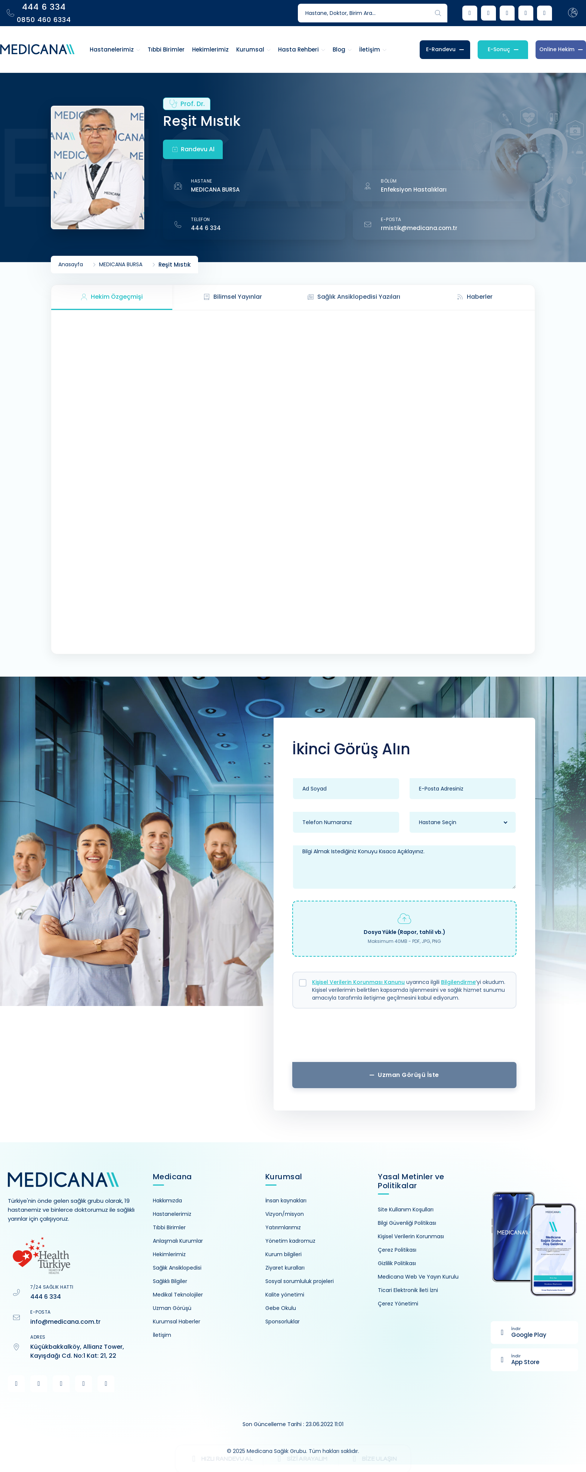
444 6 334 (206, 228)
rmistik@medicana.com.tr (419, 228)
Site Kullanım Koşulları (406, 1209)
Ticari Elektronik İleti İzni (408, 1290)
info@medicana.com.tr (65, 1321)
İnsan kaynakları (285, 1200)
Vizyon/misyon (284, 1214)
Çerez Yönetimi (398, 1303)
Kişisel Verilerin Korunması (411, 1236)
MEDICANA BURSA (215, 189)
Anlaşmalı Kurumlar (178, 1241)
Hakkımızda (167, 1200)
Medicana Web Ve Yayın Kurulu (418, 1276)
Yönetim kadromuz (290, 1241)
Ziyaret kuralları (285, 1267)
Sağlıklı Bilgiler (170, 1281)
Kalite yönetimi (284, 1294)
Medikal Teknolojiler (178, 1294)
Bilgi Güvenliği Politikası (407, 1223)
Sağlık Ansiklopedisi (177, 1267)
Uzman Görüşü (172, 1308)
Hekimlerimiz (169, 1254)
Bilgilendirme (458, 982)
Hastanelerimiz (172, 1214)
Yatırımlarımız (283, 1227)
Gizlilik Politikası (397, 1263)
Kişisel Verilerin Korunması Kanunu (358, 982)
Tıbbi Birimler (169, 1227)
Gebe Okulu (280, 1308)
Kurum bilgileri (283, 1254)
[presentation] (404, 1038)
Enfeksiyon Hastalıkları (414, 189)
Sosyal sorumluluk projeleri (299, 1281)
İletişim (162, 1335)
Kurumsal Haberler (176, 1321)
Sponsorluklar (282, 1321)
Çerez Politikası (397, 1250)
